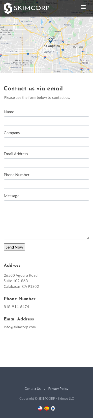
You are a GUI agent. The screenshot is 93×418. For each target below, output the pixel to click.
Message (11, 195)
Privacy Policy (58, 389)
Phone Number (17, 174)
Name (9, 111)
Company (12, 132)
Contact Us (33, 389)
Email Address (16, 153)
